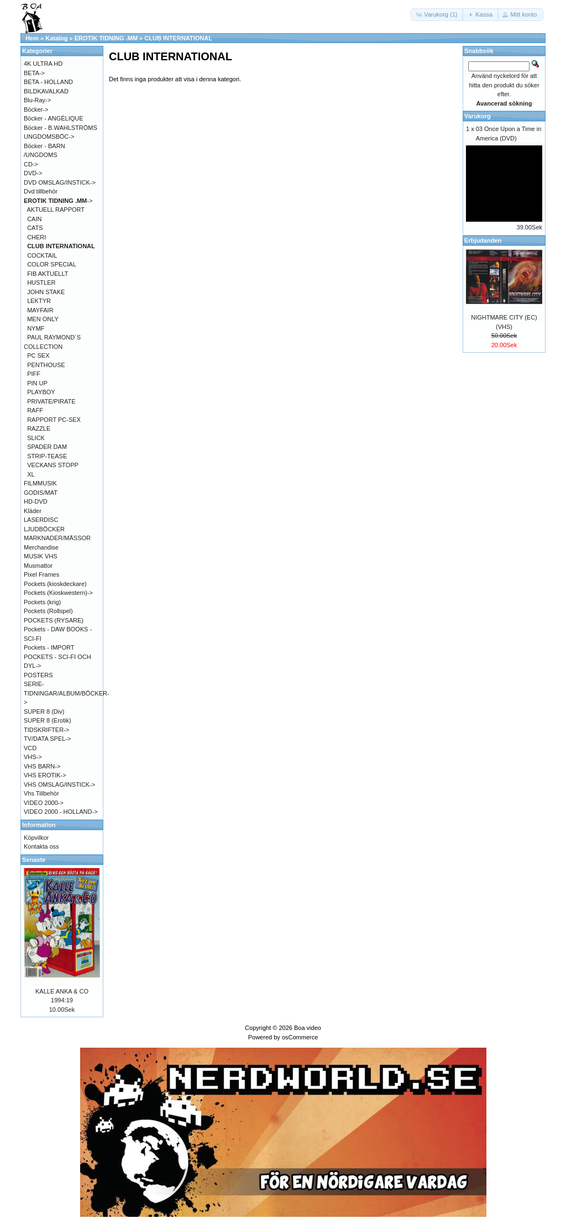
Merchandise (41, 547)
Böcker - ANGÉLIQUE (53, 118)
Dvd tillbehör (40, 191)
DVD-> (33, 173)
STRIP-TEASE (47, 456)
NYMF (35, 328)
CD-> (31, 164)
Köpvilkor (36, 837)
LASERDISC (41, 519)
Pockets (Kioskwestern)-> (58, 592)
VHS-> (33, 757)
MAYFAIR (40, 310)
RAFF (35, 410)
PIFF (33, 373)
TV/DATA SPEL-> (47, 738)
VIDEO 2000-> (44, 802)
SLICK (36, 438)
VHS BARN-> (42, 766)
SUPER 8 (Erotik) (47, 720)
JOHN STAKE (46, 292)
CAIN (34, 219)
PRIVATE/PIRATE (51, 401)
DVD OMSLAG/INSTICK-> (60, 182)
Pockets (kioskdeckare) (55, 583)
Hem (32, 38)
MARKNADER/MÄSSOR (57, 538)
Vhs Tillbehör (41, 793)
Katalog (56, 38)
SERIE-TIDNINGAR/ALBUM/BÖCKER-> (66, 693)
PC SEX (38, 355)
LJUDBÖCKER (44, 529)
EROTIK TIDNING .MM (106, 38)
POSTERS (38, 675)
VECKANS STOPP (52, 465)
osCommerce (300, 1037)
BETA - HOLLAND (48, 82)
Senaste (33, 859)
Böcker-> (36, 109)
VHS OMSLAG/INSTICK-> (59, 784)
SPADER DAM (47, 446)
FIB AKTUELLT (47, 273)
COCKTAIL (42, 255)
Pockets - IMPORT (49, 647)
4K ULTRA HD (43, 63)
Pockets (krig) (42, 602)
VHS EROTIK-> (45, 775)
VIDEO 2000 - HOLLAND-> (61, 811)
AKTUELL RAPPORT (56, 209)
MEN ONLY (43, 319)
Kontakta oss (41, 846)
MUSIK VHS (40, 556)
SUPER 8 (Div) (44, 711)
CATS (35, 227)
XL (30, 474)
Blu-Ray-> (37, 100)
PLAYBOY (41, 392)
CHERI (36, 237)
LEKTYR (39, 300)
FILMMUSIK (40, 483)
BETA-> (34, 73)
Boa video (307, 1027)
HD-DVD (36, 501)
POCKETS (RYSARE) (53, 620)
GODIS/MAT (40, 492)
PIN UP (37, 383)
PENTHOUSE (46, 365)
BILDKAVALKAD (46, 91)
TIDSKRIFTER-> (46, 729)
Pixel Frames (41, 574)
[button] (437, 14)
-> (58, 200)
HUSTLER (41, 282)
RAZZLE (38, 428)
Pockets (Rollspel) (48, 611)
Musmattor (38, 565)
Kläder (32, 511)
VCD (30, 748)
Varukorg (477, 116)
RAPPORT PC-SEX (54, 419)
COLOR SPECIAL (51, 264)
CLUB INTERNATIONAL (178, 38)
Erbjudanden (482, 240)
